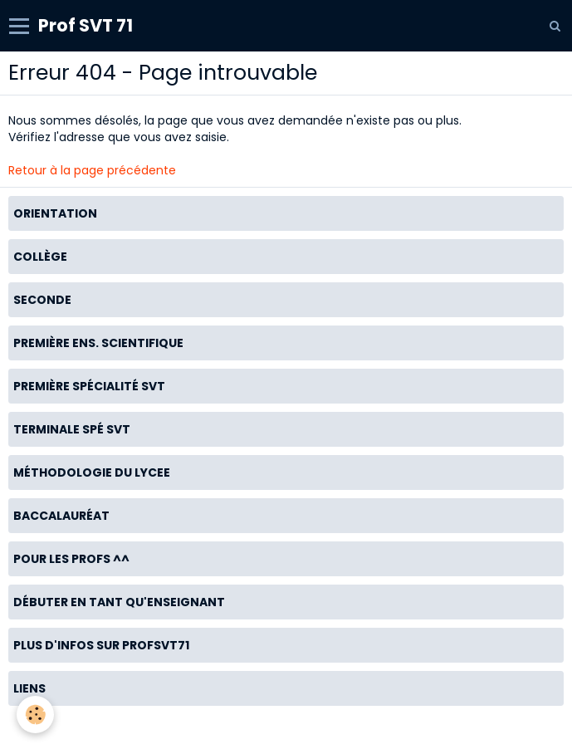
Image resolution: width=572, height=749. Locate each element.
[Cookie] (35, 714)
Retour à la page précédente (92, 170)
